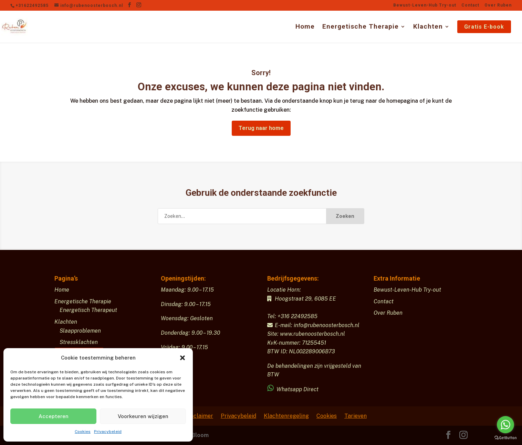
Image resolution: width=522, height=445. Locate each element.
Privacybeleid (108, 431)
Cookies (83, 431)
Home (305, 27)
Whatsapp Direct (293, 389)
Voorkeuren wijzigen (143, 416)
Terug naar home (261, 128)
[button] (182, 357)
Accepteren (54, 416)
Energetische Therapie (360, 27)
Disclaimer (199, 416)
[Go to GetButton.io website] (505, 438)
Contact (470, 5)
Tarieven (355, 416)
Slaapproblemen (80, 330)
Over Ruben (498, 5)
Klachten (428, 27)
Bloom (200, 435)
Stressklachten (79, 342)
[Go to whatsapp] (505, 424)
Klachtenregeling (286, 416)
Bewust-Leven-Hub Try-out (424, 5)
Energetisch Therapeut (88, 310)
